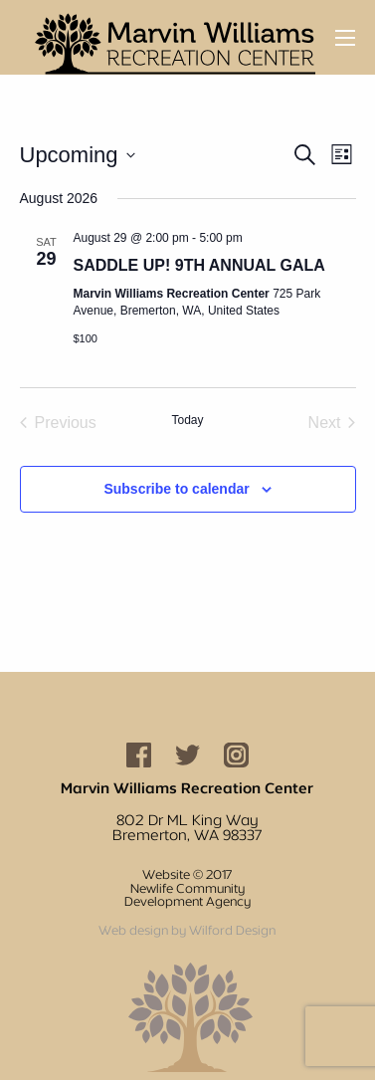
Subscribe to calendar (176, 489)
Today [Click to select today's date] (187, 420)
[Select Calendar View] (341, 154)
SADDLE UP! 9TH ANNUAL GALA (199, 265)
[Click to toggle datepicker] (77, 154)
